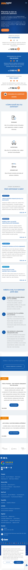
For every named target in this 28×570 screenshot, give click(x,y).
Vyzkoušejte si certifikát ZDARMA (14, 95)
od (14, 49)
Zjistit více (22, 212)
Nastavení (8, 562)
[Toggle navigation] (26, 3)
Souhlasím (19, 562)
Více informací (5, 30)
